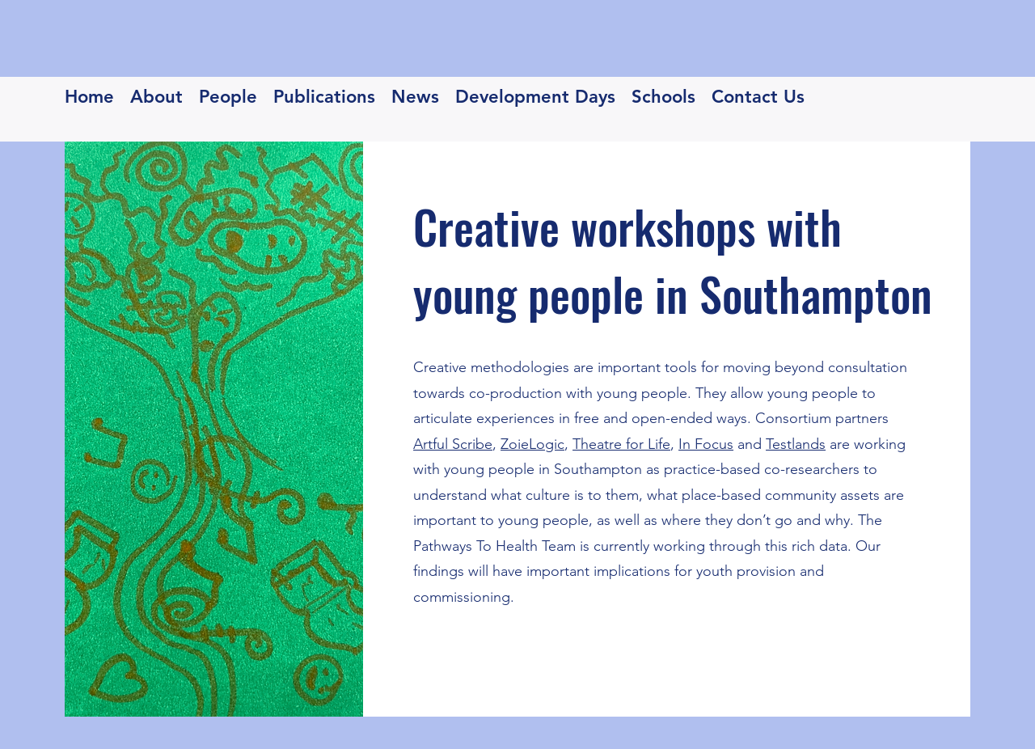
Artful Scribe (452, 444)
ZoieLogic (532, 444)
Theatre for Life (621, 444)
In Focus (705, 444)
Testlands (796, 444)
